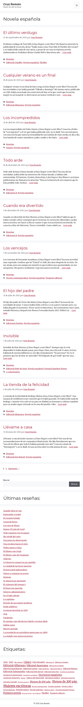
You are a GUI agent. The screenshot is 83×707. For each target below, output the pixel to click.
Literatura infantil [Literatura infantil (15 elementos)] (10, 682)
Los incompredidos (21, 117)
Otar (5, 614)
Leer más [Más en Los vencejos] (66, 268)
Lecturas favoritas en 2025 (15, 610)
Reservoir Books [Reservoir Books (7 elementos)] (27, 693)
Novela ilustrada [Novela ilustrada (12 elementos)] (9, 690)
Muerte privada (10, 629)
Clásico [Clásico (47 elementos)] (27, 662)
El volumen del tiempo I (14, 584)
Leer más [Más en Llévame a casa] (73, 447)
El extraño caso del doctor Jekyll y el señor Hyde (25, 621)
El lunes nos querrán (12, 588)
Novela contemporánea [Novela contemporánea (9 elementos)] (39, 686)
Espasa (9, 147)
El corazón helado (11, 518)
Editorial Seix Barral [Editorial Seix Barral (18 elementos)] (34, 672)
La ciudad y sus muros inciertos (18, 636)
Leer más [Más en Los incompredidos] (63, 137)
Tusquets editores (53, 278)
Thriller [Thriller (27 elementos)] (45, 693)
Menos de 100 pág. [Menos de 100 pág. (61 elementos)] (40, 681)
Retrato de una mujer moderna (17, 603)
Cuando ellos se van (12, 511)
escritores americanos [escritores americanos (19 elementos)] (12, 675)
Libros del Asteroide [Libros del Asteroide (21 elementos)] (35, 678)
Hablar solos (9, 625)
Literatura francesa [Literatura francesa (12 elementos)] (68, 678)
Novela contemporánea (17, 278)
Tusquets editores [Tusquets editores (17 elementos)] (57, 693)
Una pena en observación (15, 540)
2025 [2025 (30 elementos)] (11, 662)
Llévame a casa (17, 427)
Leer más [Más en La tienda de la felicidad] (62, 404)
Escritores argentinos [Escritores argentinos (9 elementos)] (30, 675)
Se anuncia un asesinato (14, 581)
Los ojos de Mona (11, 525)
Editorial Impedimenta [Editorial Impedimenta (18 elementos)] (12, 669)
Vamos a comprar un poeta (16, 573)
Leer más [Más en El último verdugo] (67, 52)
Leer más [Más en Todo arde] (33, 183)
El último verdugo (20, 32)
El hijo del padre (18, 290)
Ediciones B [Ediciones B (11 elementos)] (50, 662)
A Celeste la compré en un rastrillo (19, 562)
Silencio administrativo (14, 592)
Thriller (43, 62)
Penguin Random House (55, 368)
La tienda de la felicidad (26, 384)
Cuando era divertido (23, 205)
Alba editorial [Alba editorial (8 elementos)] (18, 662)
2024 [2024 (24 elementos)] (5, 662)
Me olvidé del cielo (12, 536)
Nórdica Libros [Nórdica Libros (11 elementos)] (49, 690)
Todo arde (13, 160)
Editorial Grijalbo (14, 62)
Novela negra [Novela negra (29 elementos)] (22, 690)
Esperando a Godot (12, 514)
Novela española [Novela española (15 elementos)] (54, 686)
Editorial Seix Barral (15, 457)
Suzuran (7, 577)
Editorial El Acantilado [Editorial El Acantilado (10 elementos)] (56, 666)
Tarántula (8, 618)
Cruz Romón (12, 4)
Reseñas (10, 59)
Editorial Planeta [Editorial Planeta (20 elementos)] (70, 669)
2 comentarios (13, 372)
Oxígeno (7, 559)
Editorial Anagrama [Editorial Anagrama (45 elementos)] (37, 665)
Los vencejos (15, 248)
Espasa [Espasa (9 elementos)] (23, 678)
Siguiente (14, 468)
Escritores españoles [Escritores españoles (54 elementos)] (50, 674)
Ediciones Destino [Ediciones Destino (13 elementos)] (61, 662)
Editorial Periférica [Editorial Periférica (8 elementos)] (56, 669)
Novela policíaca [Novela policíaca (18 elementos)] (36, 690)
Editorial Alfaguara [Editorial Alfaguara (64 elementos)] (14, 665)
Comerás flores (10, 522)
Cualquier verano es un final (29, 75)
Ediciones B (11, 193)
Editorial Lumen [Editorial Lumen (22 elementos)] (30, 669)
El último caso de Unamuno (16, 555)
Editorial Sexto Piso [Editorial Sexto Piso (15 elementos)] (51, 672)
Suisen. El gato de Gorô (14, 529)
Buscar (6, 480)
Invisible (11, 336)
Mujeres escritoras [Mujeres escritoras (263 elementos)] (17, 686)
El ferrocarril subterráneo (15, 570)
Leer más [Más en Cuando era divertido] (67, 225)
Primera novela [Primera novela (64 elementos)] (12, 692)
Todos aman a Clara (12, 548)
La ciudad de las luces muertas (17, 566)
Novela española (31, 62)
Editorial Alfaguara (15, 105)
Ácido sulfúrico (10, 607)
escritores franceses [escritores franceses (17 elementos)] (11, 678)
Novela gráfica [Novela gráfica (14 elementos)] (67, 686)
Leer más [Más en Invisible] (7, 358)
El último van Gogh (12, 551)
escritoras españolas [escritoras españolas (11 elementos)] (67, 672)
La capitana (8, 599)
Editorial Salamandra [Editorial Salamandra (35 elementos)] (14, 671)
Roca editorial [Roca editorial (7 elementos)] (37, 693)
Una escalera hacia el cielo (15, 544)
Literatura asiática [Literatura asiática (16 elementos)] (52, 678)
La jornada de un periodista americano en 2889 (25, 632)
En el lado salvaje (11, 595)
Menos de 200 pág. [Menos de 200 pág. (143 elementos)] (65, 681)
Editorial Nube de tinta (16, 368)
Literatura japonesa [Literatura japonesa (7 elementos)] (23, 682)
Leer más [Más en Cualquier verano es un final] (67, 95)
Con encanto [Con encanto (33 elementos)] (38, 662)
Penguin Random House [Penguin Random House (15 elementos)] (65, 690)
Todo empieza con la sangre (16, 533)
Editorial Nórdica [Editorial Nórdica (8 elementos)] (43, 669)
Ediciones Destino (14, 323)
